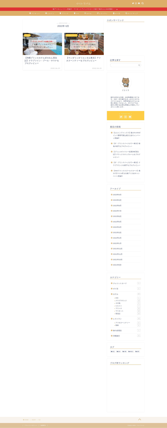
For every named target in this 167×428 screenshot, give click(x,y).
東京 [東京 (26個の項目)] (113, 351)
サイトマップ (131, 13)
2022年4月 (117, 227)
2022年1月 (117, 243)
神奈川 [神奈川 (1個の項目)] (131, 351)
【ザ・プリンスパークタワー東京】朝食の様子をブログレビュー (126, 145)
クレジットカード (126, 283)
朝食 (128, 325)
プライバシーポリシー (30, 425)
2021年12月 (118, 249)
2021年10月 (118, 260)
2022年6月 (117, 216)
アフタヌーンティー (128, 323)
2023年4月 (117, 195)
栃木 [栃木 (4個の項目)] (119, 351)
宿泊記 (128, 314)
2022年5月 (117, 222)
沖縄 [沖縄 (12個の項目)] (125, 351)
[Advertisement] (125, 39)
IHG (76, 13)
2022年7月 (117, 211)
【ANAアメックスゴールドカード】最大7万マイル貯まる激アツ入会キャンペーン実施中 (126, 173)
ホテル (88, 13)
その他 (128, 303)
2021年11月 (118, 254)
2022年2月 (117, 238)
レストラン (102, 13)
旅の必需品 (126, 330)
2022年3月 (117, 233)
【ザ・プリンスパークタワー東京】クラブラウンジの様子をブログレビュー (126, 164)
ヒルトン (49, 13)
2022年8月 (117, 206)
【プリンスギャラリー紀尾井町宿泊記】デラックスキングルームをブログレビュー (126, 154)
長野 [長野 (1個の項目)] (138, 351)
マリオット (34, 13)
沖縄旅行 (126, 336)
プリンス (64, 13)
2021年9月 (117, 265)
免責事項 (43, 425)
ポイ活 (116, 13)
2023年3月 (117, 200)
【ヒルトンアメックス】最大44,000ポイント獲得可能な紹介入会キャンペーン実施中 (127, 135)
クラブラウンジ (128, 301)
